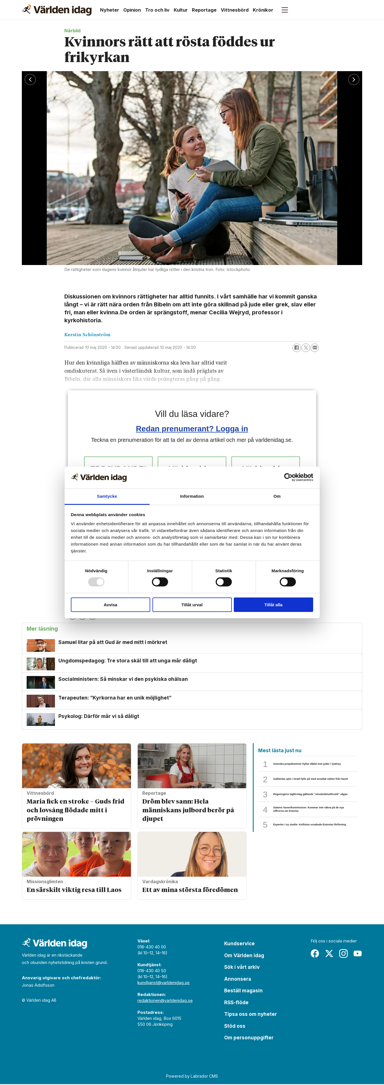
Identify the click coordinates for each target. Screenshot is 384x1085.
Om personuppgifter (248, 1038)
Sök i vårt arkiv (242, 968)
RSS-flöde (236, 1003)
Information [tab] (192, 496)
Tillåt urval (192, 604)
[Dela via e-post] (315, 348)
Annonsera (237, 980)
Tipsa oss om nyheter (250, 1015)
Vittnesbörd (235, 10)
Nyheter (109, 10)
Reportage (204, 10)
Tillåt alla (273, 604)
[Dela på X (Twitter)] (306, 348)
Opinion (132, 10)
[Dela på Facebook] (296, 348)
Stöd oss (234, 1027)
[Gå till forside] (57, 10)
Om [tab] (277, 496)
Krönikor (263, 10)
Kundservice (239, 944)
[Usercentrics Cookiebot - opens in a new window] (288, 477)
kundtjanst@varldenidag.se (163, 983)
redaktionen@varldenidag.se (165, 1001)
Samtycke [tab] (107, 496)
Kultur (181, 10)
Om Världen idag (244, 956)
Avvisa (110, 604)
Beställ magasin (243, 991)
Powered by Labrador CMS (192, 1076)
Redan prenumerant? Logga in (192, 428)
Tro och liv (157, 10)
